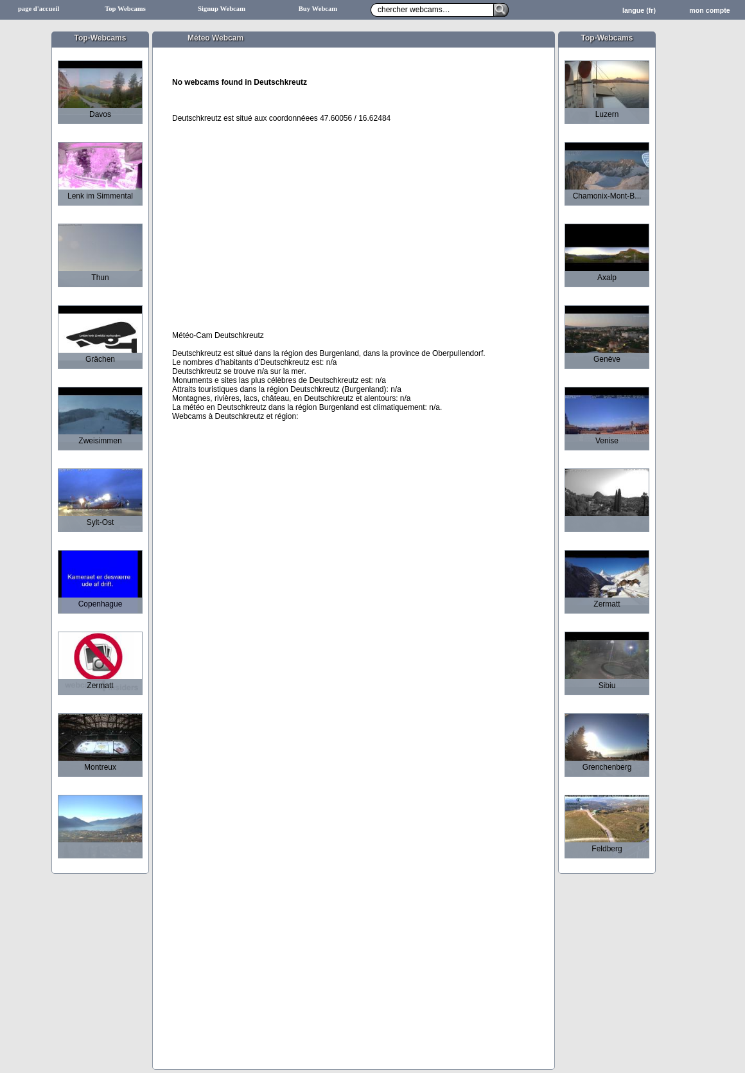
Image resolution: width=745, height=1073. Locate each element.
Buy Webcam (318, 8)
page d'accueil (38, 8)
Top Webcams (125, 8)
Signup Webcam (221, 8)
